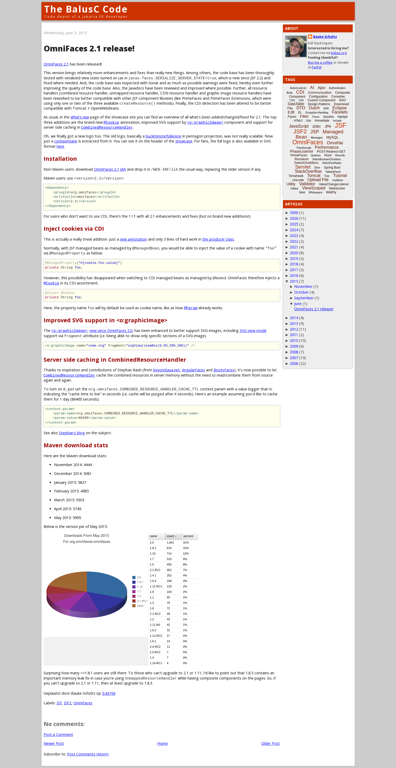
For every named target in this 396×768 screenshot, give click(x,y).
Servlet (302, 167)
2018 (294, 263)
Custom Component (321, 100)
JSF (59, 702)
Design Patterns (319, 104)
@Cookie (111, 122)
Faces (292, 116)
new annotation (133, 239)
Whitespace (315, 192)
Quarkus (316, 155)
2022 (294, 241)
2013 (294, 323)
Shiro (317, 167)
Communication (320, 92)
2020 (294, 252)
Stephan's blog (72, 432)
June (298, 303)
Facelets (339, 112)
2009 (294, 346)
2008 (294, 351)
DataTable (296, 104)
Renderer (301, 159)
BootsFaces (224, 369)
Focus (315, 116)
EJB (291, 112)
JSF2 (67, 702)
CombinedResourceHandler (107, 127)
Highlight (343, 116)
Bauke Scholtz (325, 36)
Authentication (337, 88)
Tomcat (314, 175)
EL (300, 112)
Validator (307, 184)
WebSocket (337, 188)
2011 (294, 334)
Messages (317, 137)
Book (290, 92)
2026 (294, 218)
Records (340, 155)
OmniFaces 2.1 (56, 64)
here (60, 146)
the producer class (218, 239)
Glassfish (328, 116)
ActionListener (298, 88)
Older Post (270, 743)
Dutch (314, 108)
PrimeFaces (299, 155)
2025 (294, 224)
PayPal (316, 67)
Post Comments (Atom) (88, 754)
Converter (338, 96)
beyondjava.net (166, 369)
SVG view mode (253, 330)
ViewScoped (313, 188)
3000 (294, 212)
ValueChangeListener (334, 184)
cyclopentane (65, 141)
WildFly (331, 192)
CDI (300, 92)
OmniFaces (82, 702)
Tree (326, 176)
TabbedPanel (332, 171)
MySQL (332, 137)
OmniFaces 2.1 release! (313, 308)
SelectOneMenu (306, 163)
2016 (294, 275)
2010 (294, 340)
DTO (301, 108)
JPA (328, 126)
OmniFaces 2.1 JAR (110, 169)
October (301, 292)
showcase (183, 141)
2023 (294, 235)
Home (162, 743)
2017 (294, 269)
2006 (294, 363)
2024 (294, 229)
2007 (294, 357)
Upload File (318, 179)
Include (337, 120)
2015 (294, 281)
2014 (294, 317)
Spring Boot (332, 167)
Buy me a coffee (320, 62)
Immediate (322, 120)
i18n (308, 120)
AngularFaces (193, 369)
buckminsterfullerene (163, 136)
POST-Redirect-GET (331, 151)
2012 (294, 329)
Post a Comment (58, 734)
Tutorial (340, 175)
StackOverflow (308, 171)
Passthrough (304, 147)
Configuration (318, 96)
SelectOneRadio (331, 163)
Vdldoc (295, 188)
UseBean (337, 180)
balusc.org (339, 53)
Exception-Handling (317, 112)
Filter (304, 116)
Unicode (298, 180)
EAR (326, 108)
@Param (190, 307)
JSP (314, 131)
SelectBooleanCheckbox (326, 159)
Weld (302, 192)
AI (312, 87)
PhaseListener (302, 151)
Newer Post (54, 743)
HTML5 (298, 120)
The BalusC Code (86, 9)
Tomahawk (295, 176)
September (304, 297)
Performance (327, 147)
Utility (291, 184)
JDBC (316, 126)
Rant (328, 155)
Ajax (321, 87)
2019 (294, 258)
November (303, 286)
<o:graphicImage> (205, 122)
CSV (301, 100)
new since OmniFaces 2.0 (111, 330)
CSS (292, 100)
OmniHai (335, 143)
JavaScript (299, 126)
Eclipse (339, 107)
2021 (294, 247)
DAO (342, 100)
